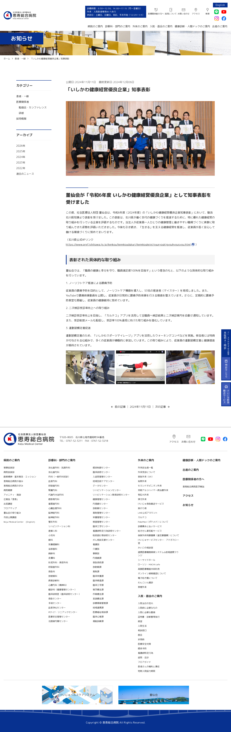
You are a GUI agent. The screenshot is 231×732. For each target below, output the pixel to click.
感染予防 (142, 648)
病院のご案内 (95, 26)
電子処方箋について (147, 578)
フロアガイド (144, 662)
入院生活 (142, 625)
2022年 (20, 168)
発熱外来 (142, 481)
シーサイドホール (146, 559)
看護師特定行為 (145, 653)
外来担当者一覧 (145, 467)
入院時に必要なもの (147, 607)
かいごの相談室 (145, 547)
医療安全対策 (144, 643)
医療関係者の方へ (156, 13)
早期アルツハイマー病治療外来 (153, 490)
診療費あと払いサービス (150, 526)
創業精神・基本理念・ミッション (20, 476)
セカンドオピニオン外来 (150, 485)
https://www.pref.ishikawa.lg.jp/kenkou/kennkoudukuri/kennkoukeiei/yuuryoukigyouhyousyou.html (128, 244)
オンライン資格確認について (152, 573)
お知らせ (188, 505)
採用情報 (21, 118)
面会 (140, 634)
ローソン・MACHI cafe (149, 564)
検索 (208, 13)
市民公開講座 (10, 517)
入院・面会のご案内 (161, 26)
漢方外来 (142, 499)
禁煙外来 (142, 587)
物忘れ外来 (143, 494)
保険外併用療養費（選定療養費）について (158, 535)
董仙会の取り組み (12, 512)
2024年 (20, 157)
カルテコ (142, 517)
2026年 (20, 145)
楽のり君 (142, 508)
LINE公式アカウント (148, 512)
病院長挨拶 (9, 472)
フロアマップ (10, 508)
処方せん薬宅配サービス (150, 530)
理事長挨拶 (9, 467)
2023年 (20, 162)
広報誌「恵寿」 (11, 499)
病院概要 (8, 490)
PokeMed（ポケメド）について (153, 521)
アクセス (196, 13)
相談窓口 (142, 630)
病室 (140, 621)
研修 (21, 113)
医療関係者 (22, 102)
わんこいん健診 (145, 582)
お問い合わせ (183, 13)
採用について (171, 13)
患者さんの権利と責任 (149, 666)
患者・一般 (22, 96)
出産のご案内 (219, 26)
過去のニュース (25, 173)
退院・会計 (143, 657)
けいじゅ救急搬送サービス (151, 503)
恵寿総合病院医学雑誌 (193, 486)
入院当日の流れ (145, 603)
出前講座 (8, 503)
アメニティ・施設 (12, 494)
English (220, 5)
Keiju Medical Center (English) (19, 521)
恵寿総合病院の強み (13, 481)
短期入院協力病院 (146, 671)
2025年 (20, 151)
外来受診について (146, 472)
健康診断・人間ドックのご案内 (192, 26)
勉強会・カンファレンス (33, 107)
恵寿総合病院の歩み (13, 485)
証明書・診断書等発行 (149, 616)
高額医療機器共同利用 (149, 568)
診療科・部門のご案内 (117, 26)
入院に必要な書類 (146, 612)
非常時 (141, 639)
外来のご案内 (140, 26)
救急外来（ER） (146, 476)
